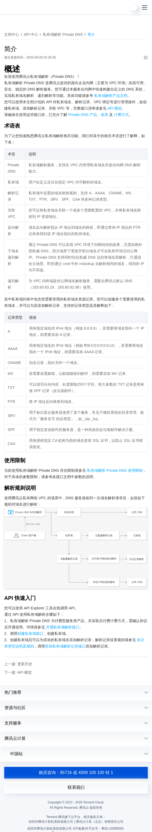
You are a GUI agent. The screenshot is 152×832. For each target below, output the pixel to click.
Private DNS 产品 (82, 115)
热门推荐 (12, 692)
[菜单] (144, 7)
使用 (104, 115)
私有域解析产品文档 (110, 95)
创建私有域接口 (30, 633)
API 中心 (31, 34)
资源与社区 (15, 707)
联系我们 (76, 787)
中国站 (13, 754)
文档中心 (11, 34)
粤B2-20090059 (112, 828)
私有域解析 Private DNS (63, 34)
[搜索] (123, 7)
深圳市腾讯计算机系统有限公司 (49, 828)
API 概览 (114, 108)
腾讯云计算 (15, 738)
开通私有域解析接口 (62, 627)
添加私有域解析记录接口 (65, 646)
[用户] (134, 7)
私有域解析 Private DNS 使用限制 (115, 470)
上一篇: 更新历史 (18, 664)
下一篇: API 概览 (18, 672)
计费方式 (121, 115)
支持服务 (12, 723)
